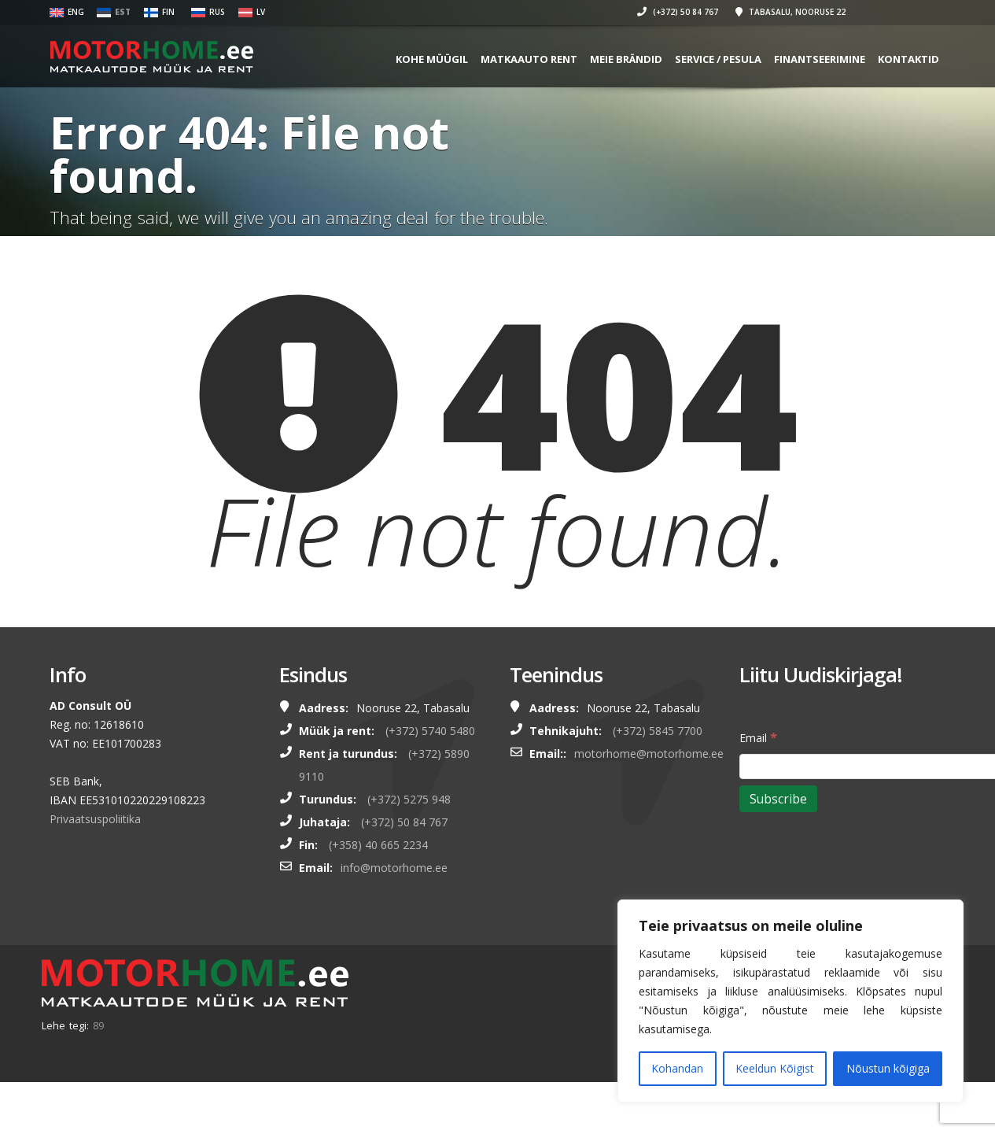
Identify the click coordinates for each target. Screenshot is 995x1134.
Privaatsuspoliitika (95, 818)
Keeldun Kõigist (774, 1068)
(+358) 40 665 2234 (378, 844)
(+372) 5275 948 (409, 799)
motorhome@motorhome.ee (649, 753)
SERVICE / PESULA (720, 59)
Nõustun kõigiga (888, 1068)
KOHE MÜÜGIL (434, 59)
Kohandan (677, 1068)
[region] (790, 1001)
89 (98, 1025)
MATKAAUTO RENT (531, 59)
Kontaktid (911, 59)
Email (758, 737)
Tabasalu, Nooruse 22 (793, 11)
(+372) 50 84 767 (679, 11)
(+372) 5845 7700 (657, 730)
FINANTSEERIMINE (822, 59)
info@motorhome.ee (394, 867)
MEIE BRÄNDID (628, 59)
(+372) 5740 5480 (430, 730)
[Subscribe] (778, 798)
